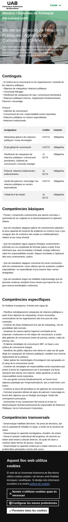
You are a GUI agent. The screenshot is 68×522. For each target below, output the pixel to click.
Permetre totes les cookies (28, 510)
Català (58, 5)
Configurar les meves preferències (33, 503)
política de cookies (40, 483)
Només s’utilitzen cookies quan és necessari (33, 493)
